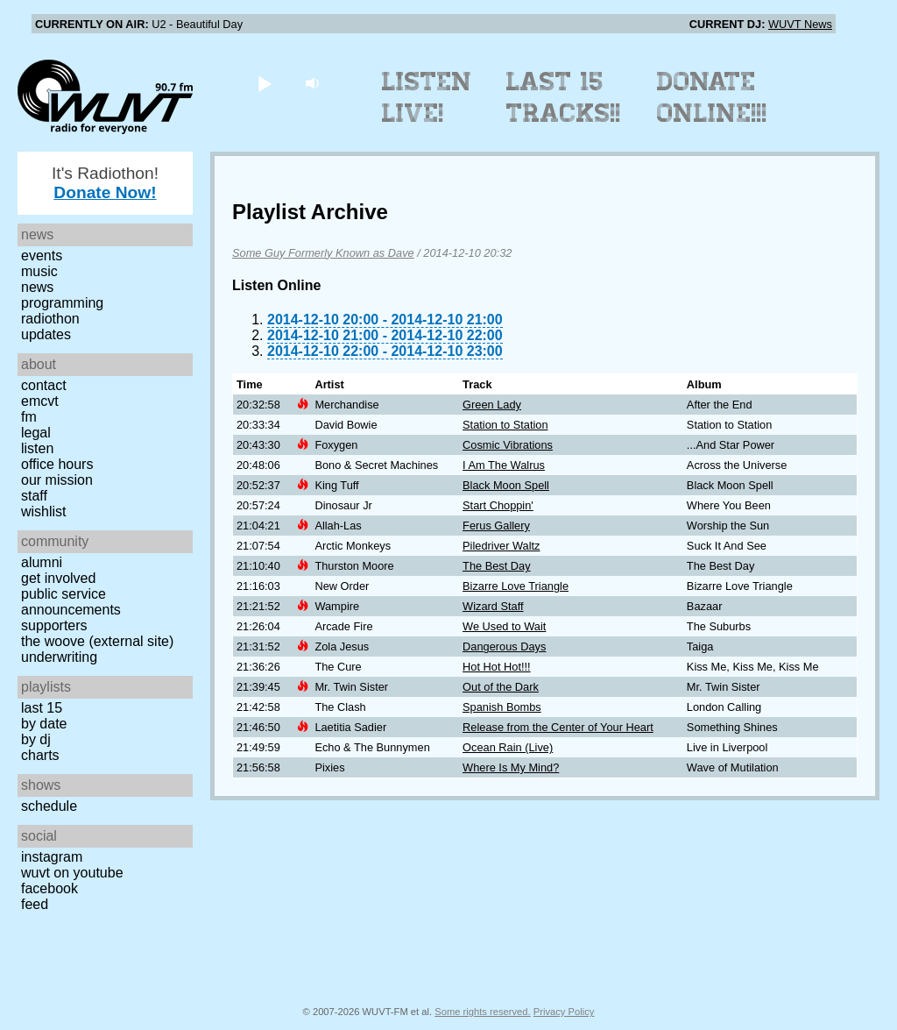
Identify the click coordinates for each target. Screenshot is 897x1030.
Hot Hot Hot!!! (497, 666)
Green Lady (492, 404)
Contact (44, 385)
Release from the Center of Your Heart (558, 727)
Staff (34, 495)
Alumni (41, 562)
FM (29, 416)
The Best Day (497, 565)
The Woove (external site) (97, 641)
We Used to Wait (504, 626)
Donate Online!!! (712, 97)
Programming (62, 302)
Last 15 (41, 707)
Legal (36, 432)
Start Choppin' (498, 505)
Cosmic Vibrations (508, 444)
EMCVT (40, 401)
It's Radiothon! (105, 183)
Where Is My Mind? (511, 767)
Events (41, 255)
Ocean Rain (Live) (508, 747)
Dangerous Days (504, 646)
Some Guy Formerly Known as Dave (323, 252)
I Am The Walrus (504, 465)
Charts (40, 755)
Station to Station (505, 424)
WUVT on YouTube (72, 872)
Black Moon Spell (506, 485)
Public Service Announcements (71, 601)
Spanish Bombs (502, 707)
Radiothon (50, 318)
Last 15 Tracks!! (563, 97)
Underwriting (59, 657)
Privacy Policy (564, 1011)
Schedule (49, 806)
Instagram (51, 856)
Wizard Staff (493, 606)
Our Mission (57, 479)
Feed (34, 904)
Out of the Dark (501, 686)
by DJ (36, 739)
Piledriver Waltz (501, 545)
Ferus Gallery (496, 525)
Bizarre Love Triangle (516, 586)
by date (44, 723)
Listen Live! (427, 97)
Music (39, 271)
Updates (46, 334)
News (37, 287)
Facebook (49, 888)
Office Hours (57, 464)
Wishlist (44, 511)
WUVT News (800, 24)
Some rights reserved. (482, 1011)
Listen (37, 448)
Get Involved (58, 578)
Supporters (54, 625)
